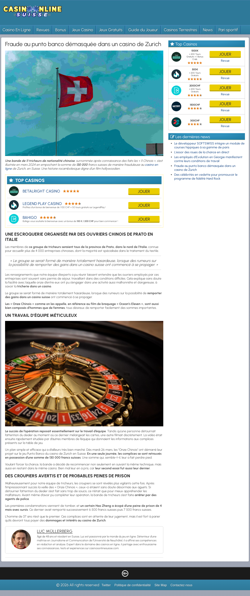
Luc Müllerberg (54, 531)
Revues (43, 29)
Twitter (106, 585)
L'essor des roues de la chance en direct (201, 152)
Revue (225, 60)
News (208, 29)
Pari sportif (228, 29)
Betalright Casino (41, 191)
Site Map (160, 585)
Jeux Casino (82, 29)
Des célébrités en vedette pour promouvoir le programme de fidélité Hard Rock (206, 176)
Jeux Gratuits (110, 29)
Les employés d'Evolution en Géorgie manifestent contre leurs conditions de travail (208, 159)
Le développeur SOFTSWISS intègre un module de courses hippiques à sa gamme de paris (209, 145)
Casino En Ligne (17, 29)
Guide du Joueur (143, 29)
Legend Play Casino (42, 203)
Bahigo (30, 217)
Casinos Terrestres (180, 29)
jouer (144, 191)
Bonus (60, 29)
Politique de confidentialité (132, 585)
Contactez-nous (181, 585)
